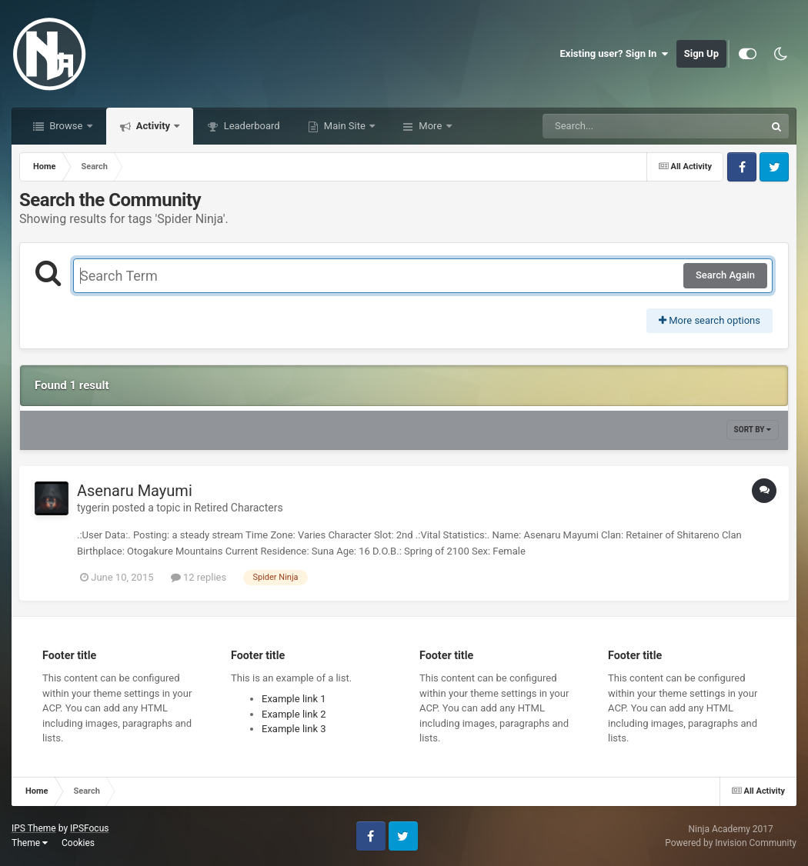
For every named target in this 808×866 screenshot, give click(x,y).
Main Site (345, 126)
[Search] (615, 126)
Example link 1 (294, 698)
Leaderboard (250, 126)
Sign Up (701, 53)
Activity (153, 126)
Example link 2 (294, 714)
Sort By (752, 429)
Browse (66, 126)
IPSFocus (89, 828)
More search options (709, 320)
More (430, 126)
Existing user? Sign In (614, 54)
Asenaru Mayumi (134, 490)
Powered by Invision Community (730, 843)
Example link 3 (294, 728)
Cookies (78, 843)
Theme (30, 843)
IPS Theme (34, 828)
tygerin (93, 507)
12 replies (198, 577)
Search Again (725, 275)
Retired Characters (238, 507)
